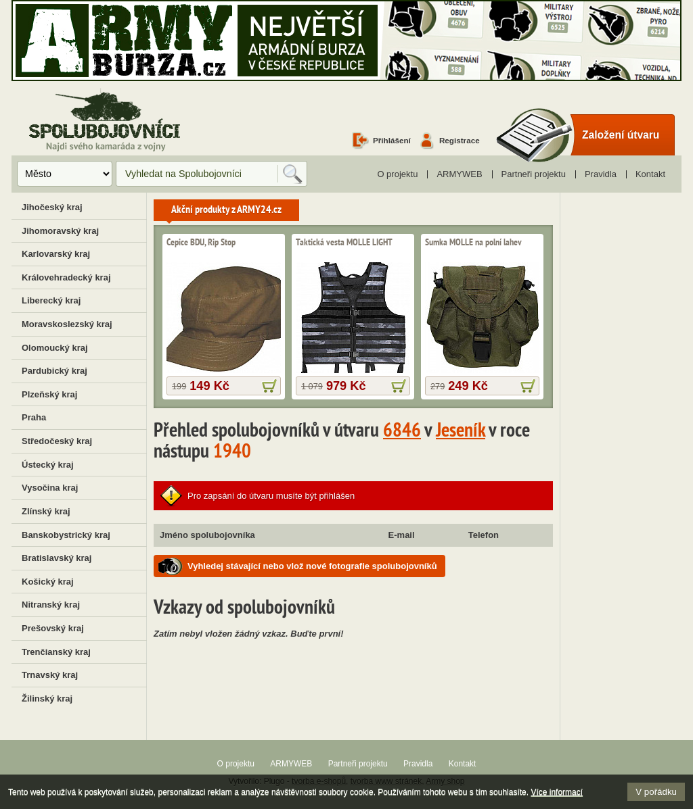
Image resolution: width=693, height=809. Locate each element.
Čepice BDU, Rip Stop (201, 243)
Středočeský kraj (57, 441)
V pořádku (656, 792)
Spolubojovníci (105, 120)
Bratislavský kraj (56, 558)
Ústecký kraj (48, 465)
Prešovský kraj (53, 628)
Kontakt (650, 174)
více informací (269, 385)
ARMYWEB (459, 174)
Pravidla (601, 174)
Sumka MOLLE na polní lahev (473, 243)
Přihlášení (392, 140)
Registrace (459, 140)
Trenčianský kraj (56, 652)
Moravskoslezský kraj (67, 324)
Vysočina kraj (50, 488)
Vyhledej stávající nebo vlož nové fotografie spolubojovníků (312, 566)
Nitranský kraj (51, 604)
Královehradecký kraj (66, 277)
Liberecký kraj (51, 300)
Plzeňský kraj (49, 394)
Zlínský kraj (46, 511)
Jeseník (460, 432)
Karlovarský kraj (56, 254)
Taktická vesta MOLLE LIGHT (344, 243)
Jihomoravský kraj (60, 231)
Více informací (557, 792)
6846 (402, 432)
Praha (34, 417)
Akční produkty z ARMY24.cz (226, 210)
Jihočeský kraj (52, 207)
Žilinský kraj (47, 698)
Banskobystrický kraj (66, 535)
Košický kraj (48, 582)
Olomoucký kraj (55, 348)
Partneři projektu (533, 174)
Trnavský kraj (50, 675)
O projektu (397, 174)
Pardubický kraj (54, 371)
